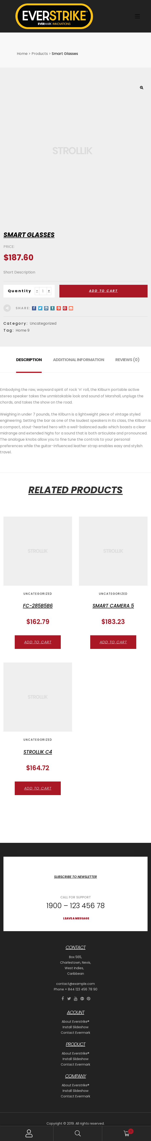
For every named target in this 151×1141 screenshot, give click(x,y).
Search (77, 1133)
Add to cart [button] (38, 642)
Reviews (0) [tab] (127, 360)
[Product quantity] (43, 291)
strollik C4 (37, 752)
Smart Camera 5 (113, 605)
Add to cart (103, 291)
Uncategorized (43, 323)
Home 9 (22, 330)
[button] (141, 87)
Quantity (20, 291)
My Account (29, 1133)
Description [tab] (29, 360)
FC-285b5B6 (38, 605)
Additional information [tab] (78, 360)
